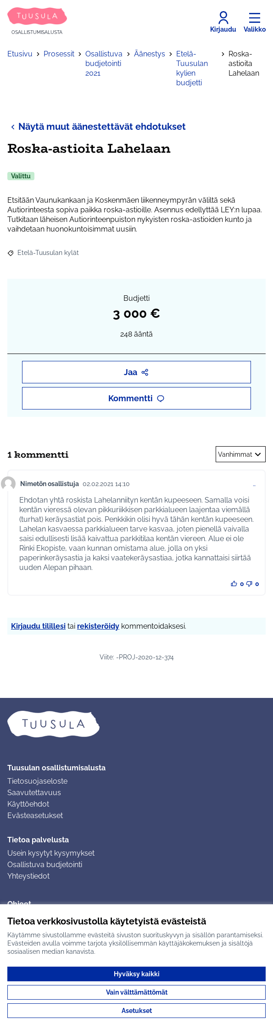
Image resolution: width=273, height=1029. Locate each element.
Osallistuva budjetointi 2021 (104, 63)
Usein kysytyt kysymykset (51, 853)
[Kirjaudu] (223, 22)
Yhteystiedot (28, 876)
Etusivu (20, 54)
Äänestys (149, 54)
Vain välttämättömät (136, 992)
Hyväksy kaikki (137, 974)
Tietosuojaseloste (37, 781)
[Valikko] (255, 22)
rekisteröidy (98, 626)
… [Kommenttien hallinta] (254, 483)
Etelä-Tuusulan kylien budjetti (192, 68)
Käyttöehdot (28, 804)
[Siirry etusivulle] (37, 21)
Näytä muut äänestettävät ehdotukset (96, 126)
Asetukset (137, 1010)
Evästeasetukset (35, 815)
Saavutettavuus (34, 792)
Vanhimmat (240, 454)
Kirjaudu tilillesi (38, 626)
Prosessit (59, 54)
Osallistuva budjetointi (44, 864)
